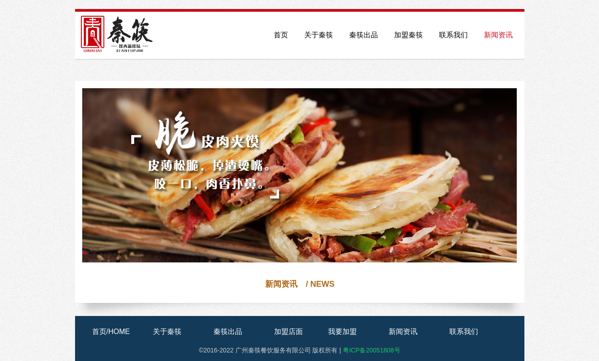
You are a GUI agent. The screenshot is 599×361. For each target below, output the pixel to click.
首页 (281, 35)
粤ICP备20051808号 (371, 350)
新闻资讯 (498, 35)
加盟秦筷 (408, 35)
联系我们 (453, 35)
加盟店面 (288, 331)
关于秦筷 (318, 35)
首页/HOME (111, 331)
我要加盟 (342, 331)
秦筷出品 (363, 35)
